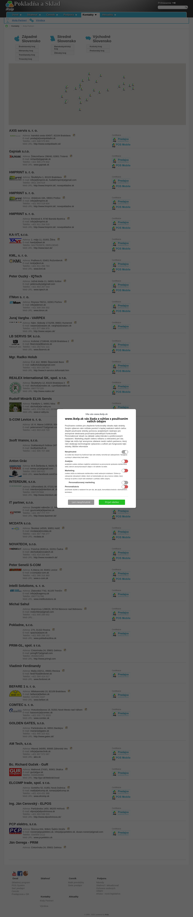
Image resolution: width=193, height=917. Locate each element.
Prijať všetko (112, 502)
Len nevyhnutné (81, 502)
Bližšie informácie (80, 446)
